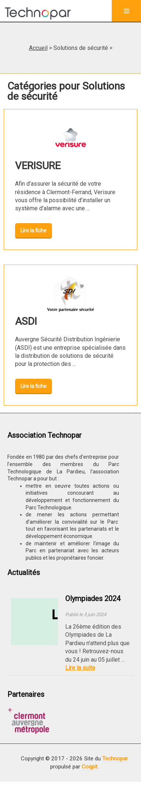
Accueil (38, 47)
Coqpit (89, 766)
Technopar (115, 758)
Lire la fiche (34, 230)
